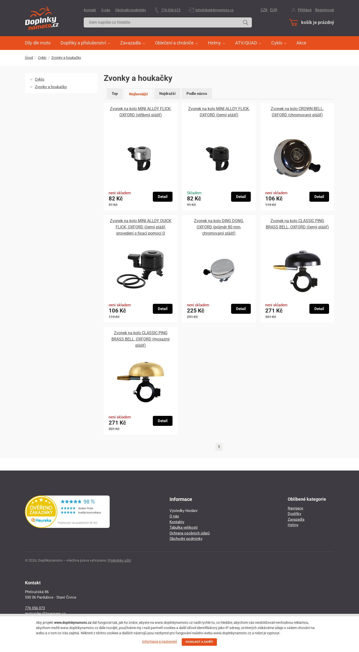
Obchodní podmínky (130, 10)
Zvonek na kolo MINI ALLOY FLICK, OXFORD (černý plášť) (219, 111)
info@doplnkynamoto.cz (214, 10)
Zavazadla (296, 519)
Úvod (29, 58)
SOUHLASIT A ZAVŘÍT (199, 642)
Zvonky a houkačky (66, 58)
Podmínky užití (119, 560)
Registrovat (324, 10)
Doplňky (294, 513)
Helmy (293, 525)
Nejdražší (167, 93)
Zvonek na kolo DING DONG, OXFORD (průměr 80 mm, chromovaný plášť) (219, 227)
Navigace (295, 508)
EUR (273, 10)
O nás (105, 10)
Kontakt (90, 10)
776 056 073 (170, 10)
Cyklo (42, 58)
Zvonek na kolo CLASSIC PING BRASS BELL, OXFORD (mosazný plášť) (140, 339)
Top (115, 93)
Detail (163, 196)
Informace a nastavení (159, 642)
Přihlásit (305, 10)
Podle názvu (196, 93)
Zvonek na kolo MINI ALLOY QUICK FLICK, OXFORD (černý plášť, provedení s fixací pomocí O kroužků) (140, 227)
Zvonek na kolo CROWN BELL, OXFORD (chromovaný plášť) (297, 111)
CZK (264, 10)
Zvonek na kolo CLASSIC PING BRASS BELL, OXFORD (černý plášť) (297, 223)
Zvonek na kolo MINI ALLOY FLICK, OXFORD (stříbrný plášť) (140, 111)
